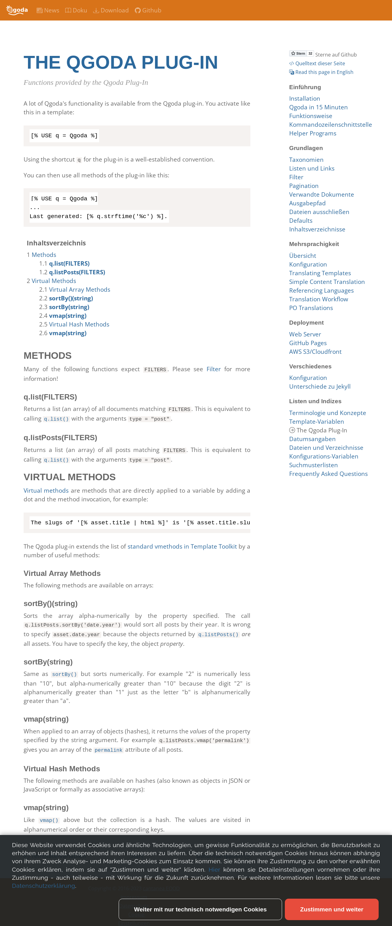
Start (137, 848)
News (48, 10)
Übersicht (302, 256)
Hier (214, 909)
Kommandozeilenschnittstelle (330, 125)
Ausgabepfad (307, 203)
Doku (76, 10)
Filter (214, 368)
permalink (109, 743)
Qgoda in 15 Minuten (318, 107)
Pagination (304, 186)
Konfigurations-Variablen (323, 456)
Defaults (300, 221)
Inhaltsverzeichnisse (317, 229)
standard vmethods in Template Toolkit (182, 543)
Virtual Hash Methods (79, 324)
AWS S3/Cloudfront (315, 352)
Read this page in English (321, 72)
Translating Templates (320, 273)
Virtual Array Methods (79, 289)
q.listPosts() (218, 629)
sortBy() (64, 669)
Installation (304, 98)
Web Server (305, 334)
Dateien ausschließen (319, 212)
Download (111, 10)
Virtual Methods (54, 280)
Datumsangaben (223, 848)
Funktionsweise (310, 116)
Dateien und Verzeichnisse (326, 448)
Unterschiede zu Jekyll (320, 386)
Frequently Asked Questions (328, 474)
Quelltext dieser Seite (317, 63)
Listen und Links (312, 168)
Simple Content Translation (327, 282)
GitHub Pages (308, 343)
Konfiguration (308, 264)
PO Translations (311, 308)
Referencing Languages (321, 290)
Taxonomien (306, 160)
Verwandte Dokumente (321, 194)
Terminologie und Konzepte (327, 413)
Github (148, 10)
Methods (44, 254)
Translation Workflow (318, 299)
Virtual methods (46, 487)
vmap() (49, 813)
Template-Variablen (55, 848)
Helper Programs (312, 133)
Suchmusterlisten (313, 465)
